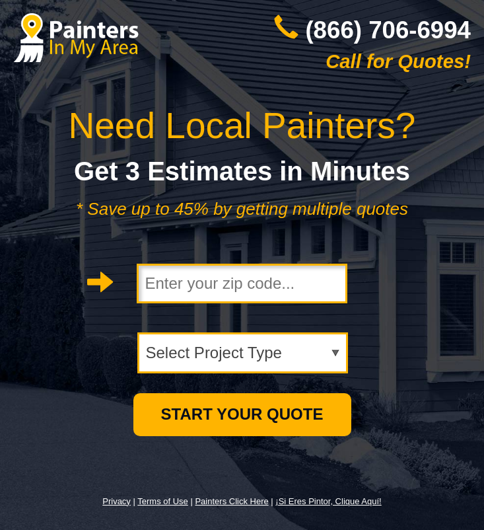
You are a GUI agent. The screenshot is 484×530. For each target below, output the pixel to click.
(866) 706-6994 (388, 30)
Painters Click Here (231, 501)
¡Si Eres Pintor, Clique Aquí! (328, 501)
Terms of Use (162, 501)
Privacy (116, 501)
